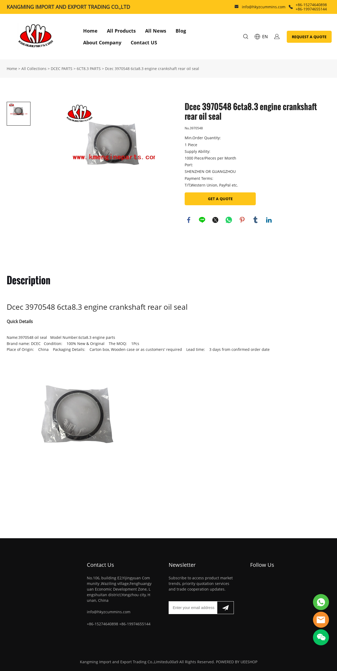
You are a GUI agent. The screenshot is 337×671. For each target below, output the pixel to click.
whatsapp (229, 220)
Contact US (144, 42)
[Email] (193, 607)
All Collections (34, 68)
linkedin (269, 220)
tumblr (255, 220)
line (202, 220)
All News (155, 31)
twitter (215, 220)
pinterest (242, 220)
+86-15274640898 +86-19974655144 (311, 6)
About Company (102, 42)
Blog (181, 31)
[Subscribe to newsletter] (225, 607)
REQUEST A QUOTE (309, 36)
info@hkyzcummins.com (263, 6)
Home (90, 31)
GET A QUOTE (220, 198)
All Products (121, 31)
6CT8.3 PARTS (89, 68)
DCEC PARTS (61, 68)
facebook (189, 220)
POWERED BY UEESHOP (236, 661)
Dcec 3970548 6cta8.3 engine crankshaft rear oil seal (152, 68)
